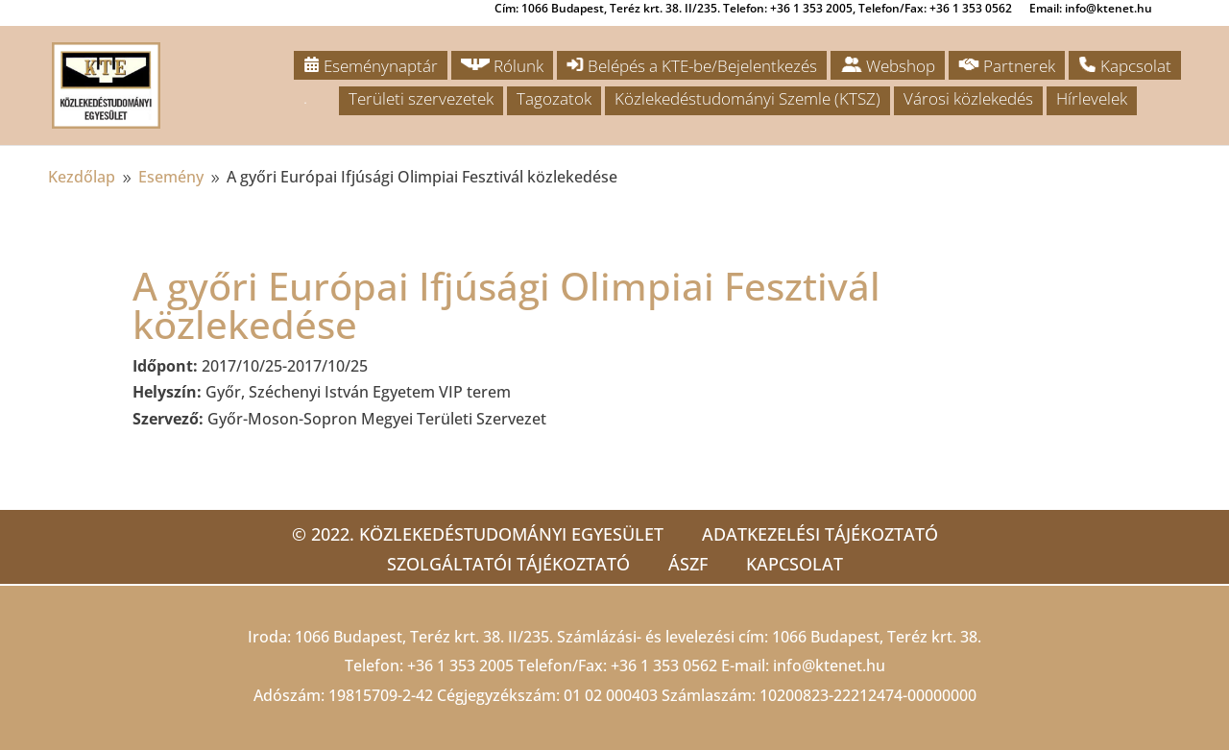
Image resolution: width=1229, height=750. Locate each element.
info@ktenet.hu (829, 665)
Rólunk (502, 66)
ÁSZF (688, 563)
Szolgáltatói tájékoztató (508, 563)
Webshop (887, 66)
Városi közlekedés (968, 98)
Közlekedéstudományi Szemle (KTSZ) (747, 98)
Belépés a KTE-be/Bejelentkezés (691, 66)
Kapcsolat (1124, 66)
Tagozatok (554, 98)
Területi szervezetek (421, 98)
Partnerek (1006, 66)
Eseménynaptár (370, 66)
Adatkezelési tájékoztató (820, 533)
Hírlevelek (1091, 98)
